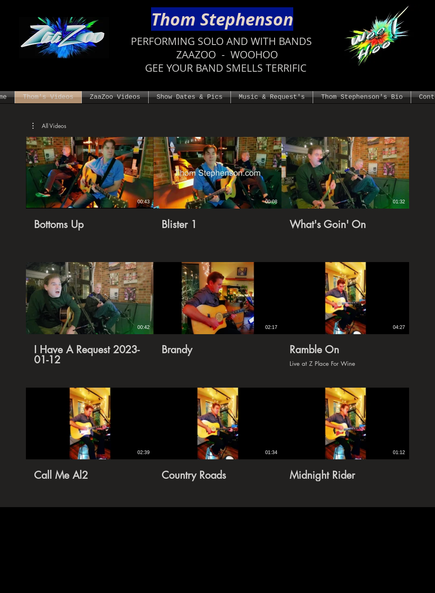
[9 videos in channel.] (217, 314)
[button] (49, 126)
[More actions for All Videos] (49, 126)
